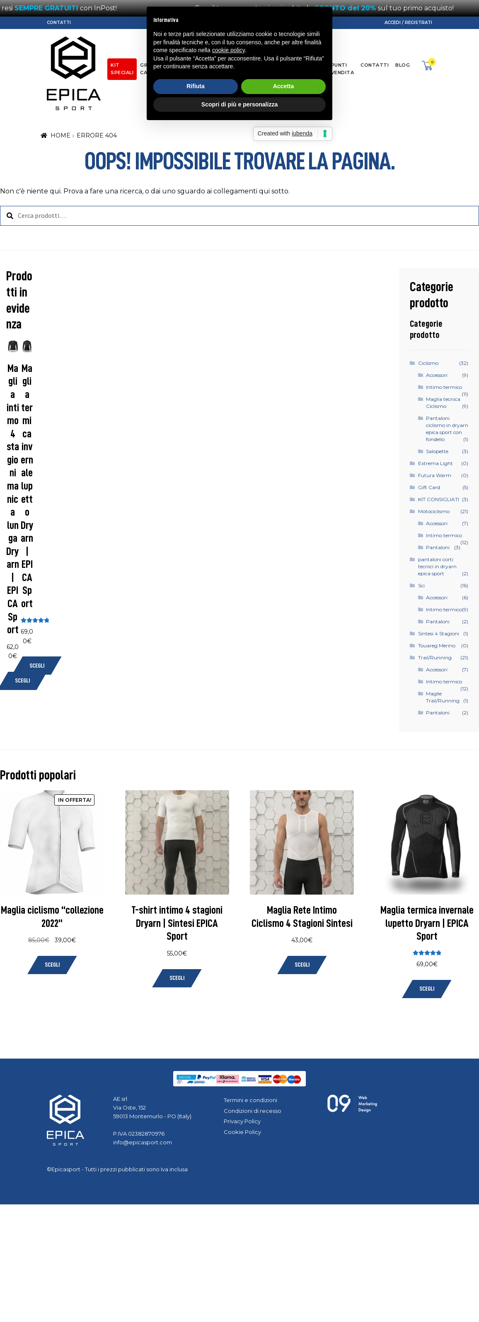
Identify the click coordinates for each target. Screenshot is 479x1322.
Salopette (437, 451)
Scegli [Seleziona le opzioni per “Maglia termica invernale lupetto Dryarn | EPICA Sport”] (36, 666)
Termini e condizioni (250, 1100)
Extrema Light (435, 463)
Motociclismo (434, 511)
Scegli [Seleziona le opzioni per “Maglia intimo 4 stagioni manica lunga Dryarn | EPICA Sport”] (22, 681)
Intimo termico (444, 387)
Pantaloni (438, 547)
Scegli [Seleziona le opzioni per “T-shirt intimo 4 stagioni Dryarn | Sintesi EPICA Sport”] (176, 978)
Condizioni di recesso (252, 1110)
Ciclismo (173, 65)
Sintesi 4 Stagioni (438, 633)
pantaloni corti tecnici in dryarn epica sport (437, 566)
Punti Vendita (342, 68)
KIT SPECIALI (122, 68)
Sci (220, 65)
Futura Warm (434, 475)
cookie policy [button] (228, 647)
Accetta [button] (283, 683)
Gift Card (147, 68)
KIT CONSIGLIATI (438, 499)
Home (60, 135)
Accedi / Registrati (408, 22)
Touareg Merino (436, 645)
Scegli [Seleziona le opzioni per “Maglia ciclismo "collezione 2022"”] (52, 965)
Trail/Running (252, 65)
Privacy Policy (242, 1121)
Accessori (437, 375)
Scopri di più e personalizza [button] (239, 701)
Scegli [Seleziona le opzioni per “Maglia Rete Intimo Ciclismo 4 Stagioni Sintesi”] (302, 965)
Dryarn (288, 65)
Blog (402, 65)
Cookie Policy (242, 1132)
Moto (201, 65)
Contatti (59, 22)
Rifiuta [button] (195, 683)
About (314, 65)
